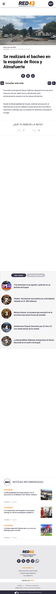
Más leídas (18, 275)
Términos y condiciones (32, 585)
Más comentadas (36, 275)
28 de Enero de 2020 (9, 47)
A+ (49, 83)
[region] (28, 226)
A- (54, 83)
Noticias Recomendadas (28, 482)
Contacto (19, 585)
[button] (23, 76)
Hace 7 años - (14, 49)
